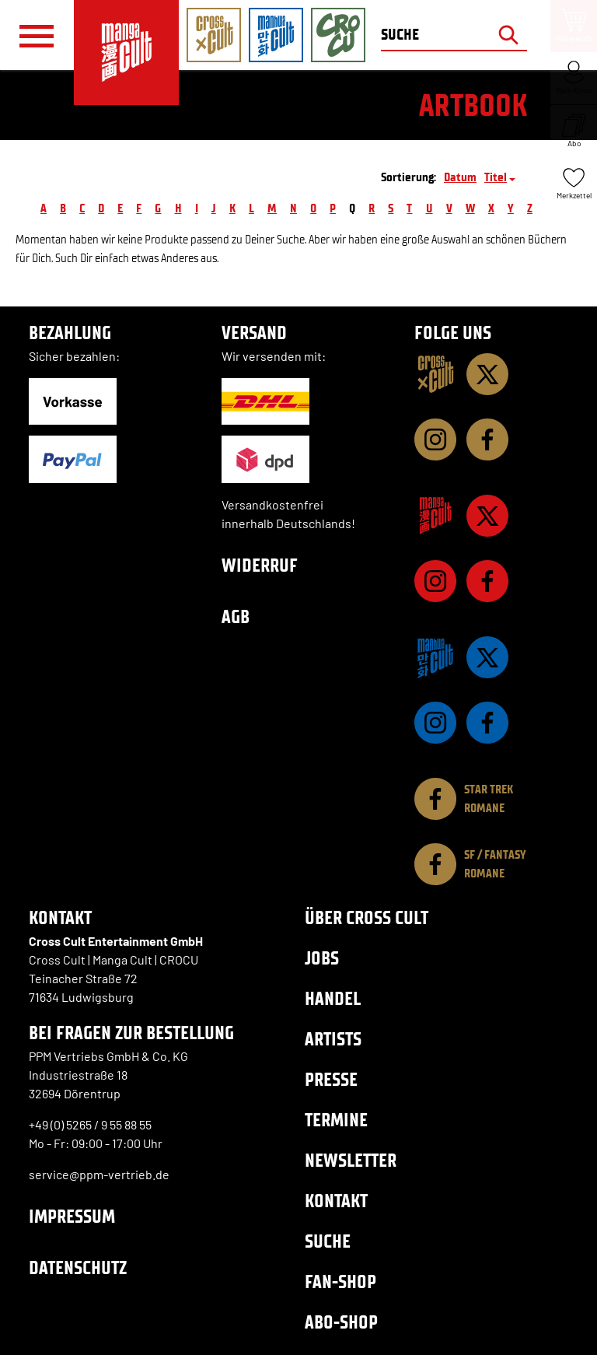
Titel (495, 177)
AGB (236, 616)
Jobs (322, 958)
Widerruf (260, 565)
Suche (328, 1241)
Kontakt (336, 1200)
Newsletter (350, 1160)
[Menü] (36, 36)
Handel (333, 998)
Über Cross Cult (366, 917)
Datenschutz (78, 1267)
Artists (333, 1039)
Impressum (72, 1216)
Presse (331, 1079)
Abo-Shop (341, 1322)
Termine (336, 1119)
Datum (460, 177)
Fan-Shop (340, 1281)
